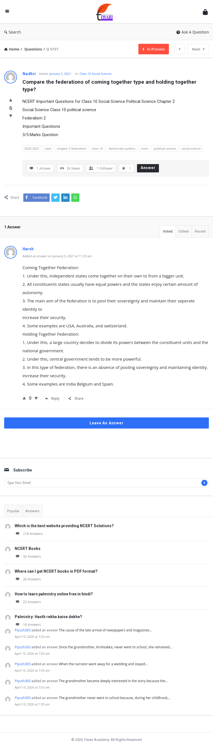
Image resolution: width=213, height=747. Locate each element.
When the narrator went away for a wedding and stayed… (103, 664)
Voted (168, 231)
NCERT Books (27, 548)
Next (198, 49)
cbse (48, 148)
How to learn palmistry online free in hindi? (54, 594)
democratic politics (121, 148)
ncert (144, 148)
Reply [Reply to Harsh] (52, 398)
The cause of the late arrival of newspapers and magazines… (105, 630)
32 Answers (28, 556)
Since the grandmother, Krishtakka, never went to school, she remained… (115, 647)
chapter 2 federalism (71, 148)
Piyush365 (23, 630)
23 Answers (28, 602)
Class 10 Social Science (95, 74)
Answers (32, 511)
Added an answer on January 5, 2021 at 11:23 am (57, 256)
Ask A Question (192, 32)
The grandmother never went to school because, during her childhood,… (115, 697)
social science (191, 148)
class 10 (97, 148)
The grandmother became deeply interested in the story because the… (113, 681)
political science (165, 148)
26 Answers (28, 579)
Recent (200, 231)
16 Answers (28, 624)
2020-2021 (31, 148)
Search (12, 32)
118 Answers (29, 533)
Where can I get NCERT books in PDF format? (56, 571)
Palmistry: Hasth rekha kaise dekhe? (48, 617)
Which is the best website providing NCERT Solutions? (64, 526)
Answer (148, 167)
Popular (13, 511)
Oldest (183, 231)
